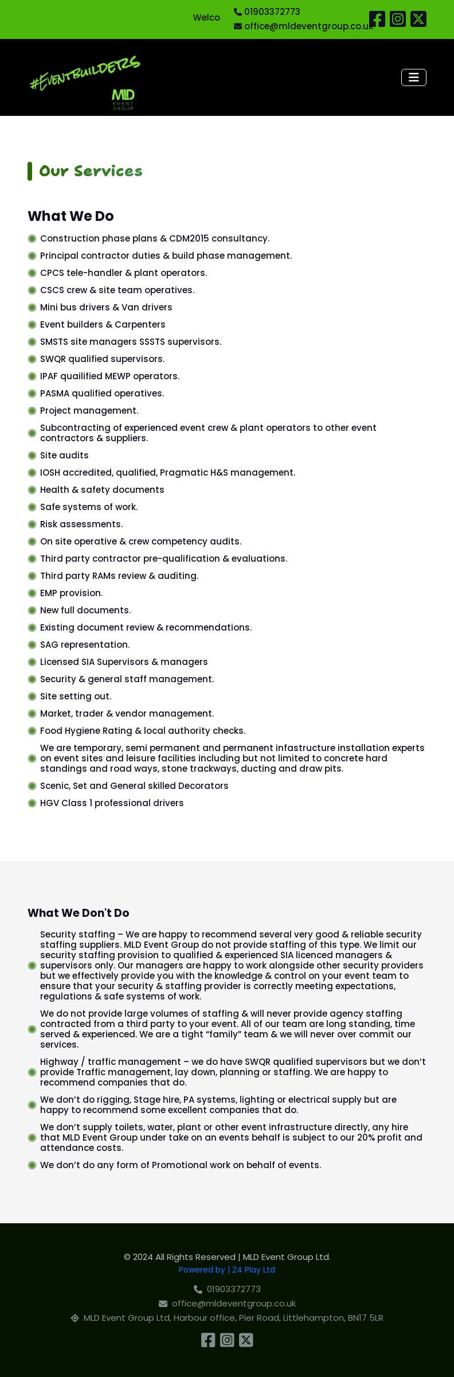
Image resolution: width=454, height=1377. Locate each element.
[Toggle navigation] (413, 77)
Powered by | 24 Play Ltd (227, 1269)
